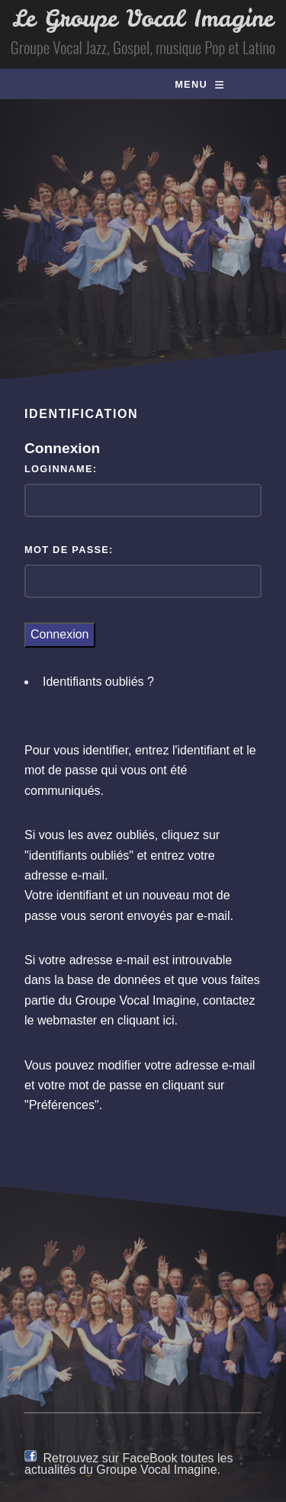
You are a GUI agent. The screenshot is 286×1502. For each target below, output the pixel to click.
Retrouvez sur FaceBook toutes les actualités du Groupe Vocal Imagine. (128, 1463)
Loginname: (60, 468)
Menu (191, 84)
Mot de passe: (69, 549)
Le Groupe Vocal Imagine (142, 18)
